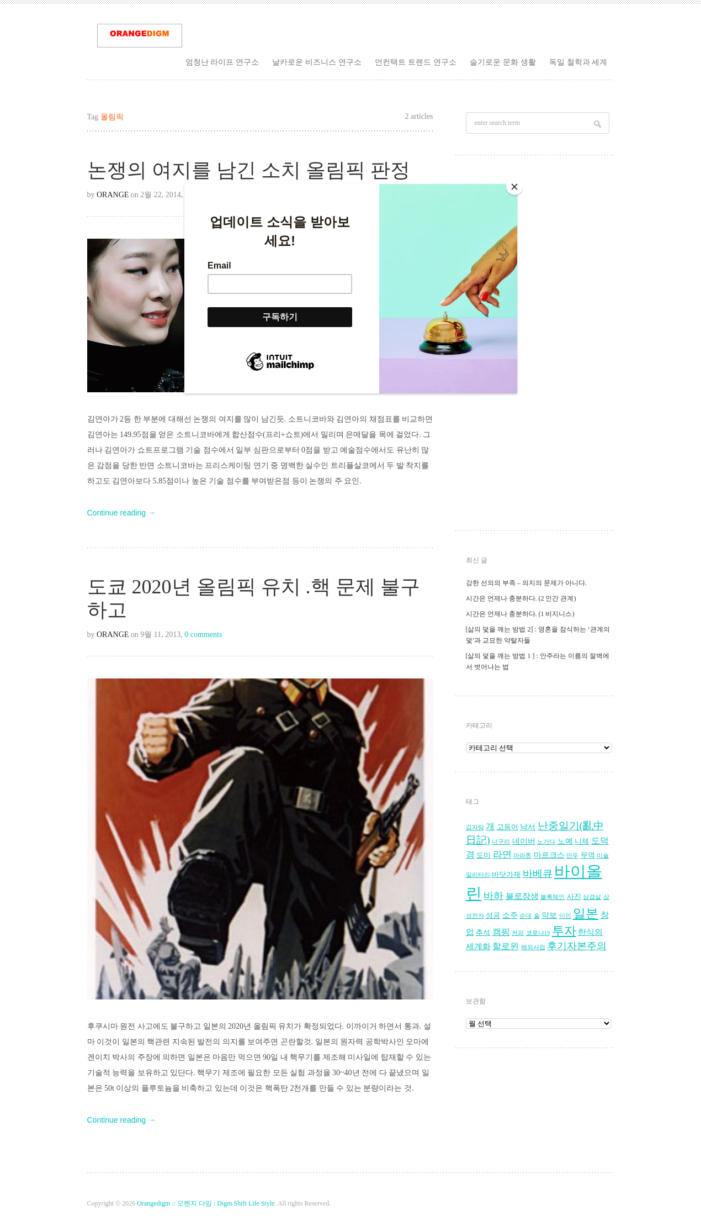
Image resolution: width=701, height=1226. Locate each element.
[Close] (514, 186)
